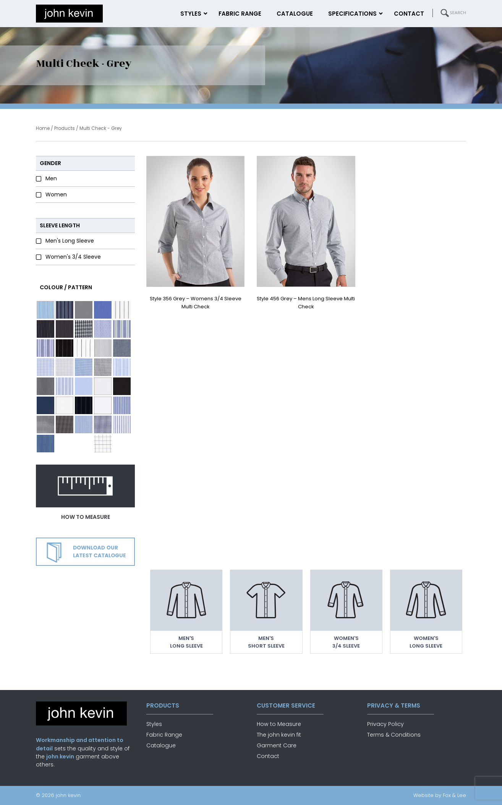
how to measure (85, 517)
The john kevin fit (279, 735)
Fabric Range (164, 735)
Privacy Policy (385, 724)
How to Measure (279, 724)
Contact (268, 756)
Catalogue (161, 745)
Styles (154, 724)
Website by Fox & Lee (439, 795)
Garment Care (276, 745)
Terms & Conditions (394, 735)
